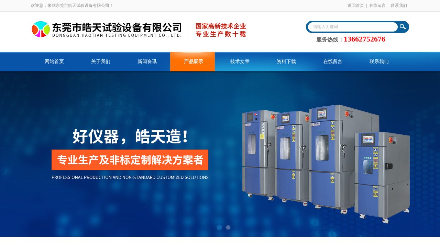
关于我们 (100, 61)
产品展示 (193, 61)
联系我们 (398, 5)
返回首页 (356, 5)
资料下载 (286, 61)
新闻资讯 (147, 61)
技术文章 (240, 61)
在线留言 (377, 5)
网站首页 (54, 61)
